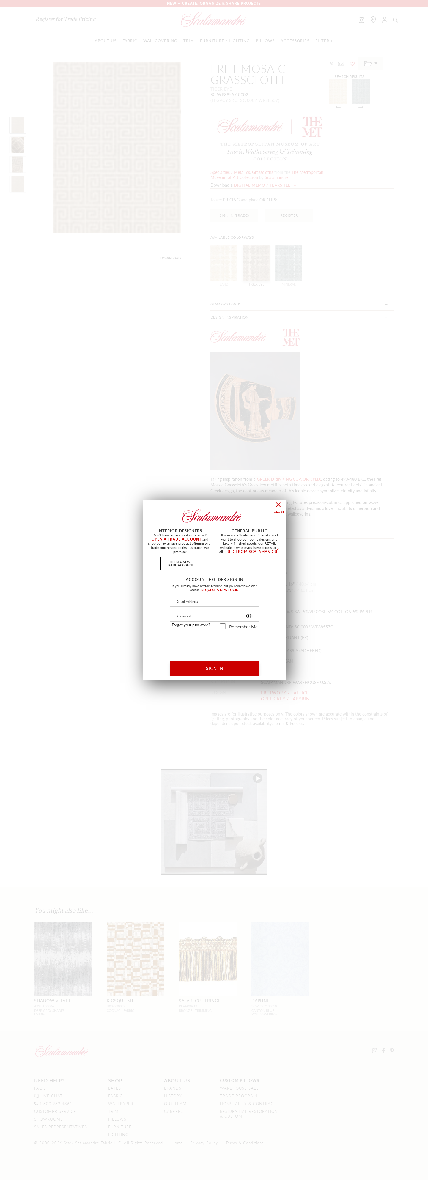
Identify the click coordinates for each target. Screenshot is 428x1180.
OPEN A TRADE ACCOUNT (177, 539)
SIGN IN (215, 668)
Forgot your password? (191, 625)
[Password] (214, 616)
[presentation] (214, 643)
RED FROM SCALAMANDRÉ (252, 551)
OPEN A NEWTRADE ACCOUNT (180, 563)
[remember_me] (222, 626)
